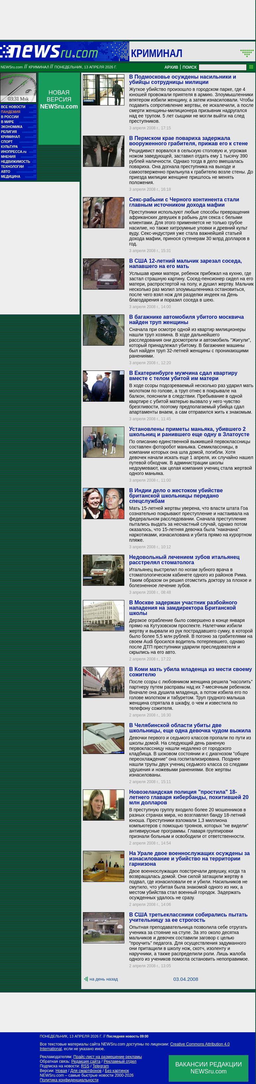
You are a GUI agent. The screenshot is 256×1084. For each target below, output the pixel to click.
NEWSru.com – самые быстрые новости (76, 1075)
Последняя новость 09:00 (127, 1036)
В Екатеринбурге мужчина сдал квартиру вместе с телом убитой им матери (183, 375)
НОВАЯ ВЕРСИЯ (59, 99)
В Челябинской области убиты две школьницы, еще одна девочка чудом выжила (190, 727)
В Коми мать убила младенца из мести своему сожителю (190, 671)
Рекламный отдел (120, 1061)
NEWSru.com (12, 67)
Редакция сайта (85, 1061)
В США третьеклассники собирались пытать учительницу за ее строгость (188, 917)
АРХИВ (171, 67)
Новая (61, 1070)
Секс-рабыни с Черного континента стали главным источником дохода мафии (184, 202)
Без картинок (117, 1070)
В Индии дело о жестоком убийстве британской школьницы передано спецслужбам (176, 496)
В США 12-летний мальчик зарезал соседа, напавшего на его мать (185, 263)
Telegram (101, 1066)
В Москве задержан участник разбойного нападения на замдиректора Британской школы (183, 608)
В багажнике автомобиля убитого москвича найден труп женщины (186, 319)
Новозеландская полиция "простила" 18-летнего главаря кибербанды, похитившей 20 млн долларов (188, 797)
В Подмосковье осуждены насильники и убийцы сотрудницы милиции (182, 79)
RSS (85, 1066)
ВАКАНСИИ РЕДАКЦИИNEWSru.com (208, 1068)
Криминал (156, 53)
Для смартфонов (85, 1070)
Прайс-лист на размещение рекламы (107, 1056)
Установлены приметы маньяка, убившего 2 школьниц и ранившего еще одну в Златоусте (189, 431)
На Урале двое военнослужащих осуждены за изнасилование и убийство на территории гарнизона (189, 858)
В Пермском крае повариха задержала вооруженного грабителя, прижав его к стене (188, 140)
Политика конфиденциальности (69, 1080)
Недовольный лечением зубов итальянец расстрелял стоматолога (184, 559)
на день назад (104, 979)
